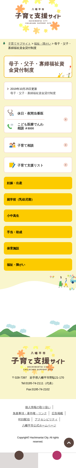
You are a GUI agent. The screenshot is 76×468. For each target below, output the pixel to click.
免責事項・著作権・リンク (30, 413)
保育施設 (13, 248)
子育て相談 (25, 145)
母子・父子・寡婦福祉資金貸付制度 (33, 93)
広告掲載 (57, 413)
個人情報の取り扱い (38, 407)
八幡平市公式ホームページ (39, 425)
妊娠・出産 (14, 183)
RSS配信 (24, 419)
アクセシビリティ (46, 419)
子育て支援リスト (30, 165)
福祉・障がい (42, 43)
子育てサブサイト (19, 43)
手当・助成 (14, 232)
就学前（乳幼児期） (20, 199)
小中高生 (13, 215)
